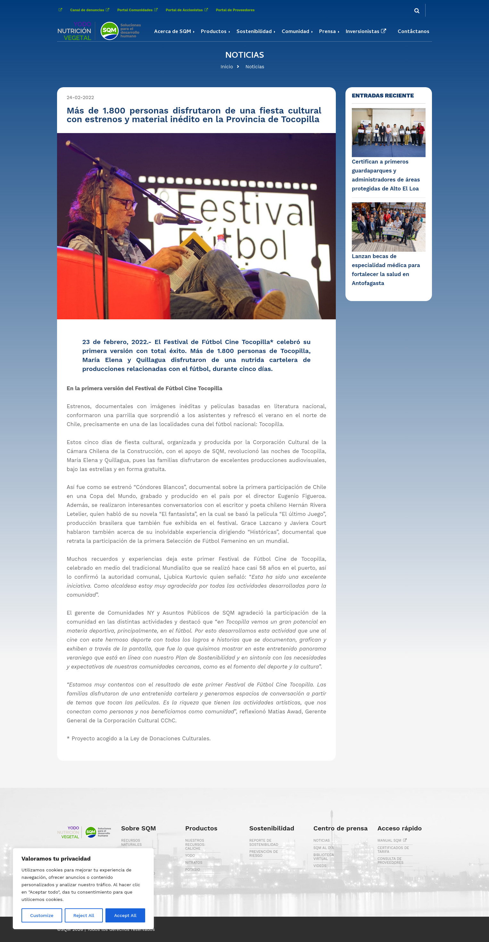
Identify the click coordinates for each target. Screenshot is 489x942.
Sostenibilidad (254, 32)
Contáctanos (413, 32)
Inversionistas (367, 32)
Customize (42, 915)
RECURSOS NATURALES (131, 842)
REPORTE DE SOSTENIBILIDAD (263, 842)
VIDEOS (320, 866)
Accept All (125, 915)
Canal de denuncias (90, 10)
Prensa (327, 32)
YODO (190, 856)
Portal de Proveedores (235, 10)
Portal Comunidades (138, 10)
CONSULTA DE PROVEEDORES (390, 861)
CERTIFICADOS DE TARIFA (393, 850)
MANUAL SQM (392, 840)
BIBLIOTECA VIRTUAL (323, 857)
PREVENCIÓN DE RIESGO (263, 854)
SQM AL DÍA (323, 848)
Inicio (226, 67)
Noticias (254, 67)
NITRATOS (193, 863)
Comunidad (295, 32)
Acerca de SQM (172, 32)
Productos (214, 32)
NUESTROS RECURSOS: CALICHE (195, 844)
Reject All (83, 915)
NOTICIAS (321, 840)
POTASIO (192, 870)
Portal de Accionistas (187, 10)
